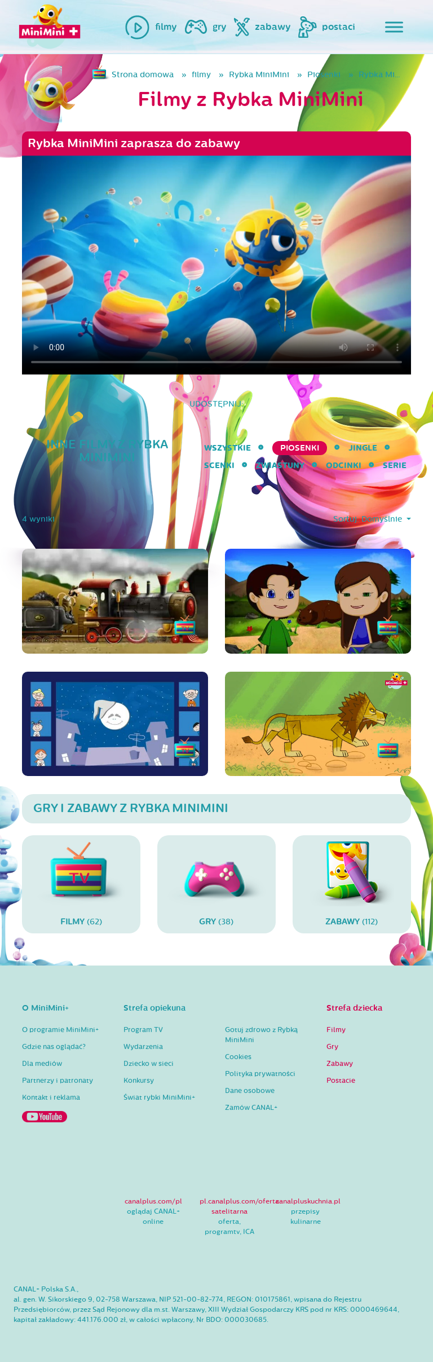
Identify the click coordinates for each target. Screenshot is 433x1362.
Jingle (362, 448)
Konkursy (138, 1080)
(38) (216, 884)
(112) (351, 884)
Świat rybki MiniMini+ (159, 1097)
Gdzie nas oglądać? (54, 1046)
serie (395, 465)
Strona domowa (143, 75)
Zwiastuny (280, 465)
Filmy (336, 1029)
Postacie (340, 1080)
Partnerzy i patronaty (57, 1080)
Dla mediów (42, 1063)
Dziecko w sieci (148, 1063)
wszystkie (227, 448)
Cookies (238, 1057)
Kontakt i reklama (51, 1097)
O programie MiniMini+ (60, 1029)
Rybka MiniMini (259, 75)
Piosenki (324, 75)
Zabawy (339, 1063)
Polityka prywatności (260, 1073)
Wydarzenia (143, 1046)
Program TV (143, 1029)
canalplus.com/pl (153, 1201)
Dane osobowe (250, 1090)
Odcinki (343, 465)
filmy (201, 75)
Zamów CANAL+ (251, 1107)
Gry (332, 1046)
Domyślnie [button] (382, 519)
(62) (81, 884)
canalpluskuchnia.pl (308, 1201)
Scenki (219, 465)
